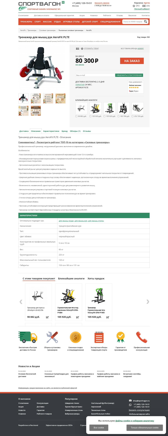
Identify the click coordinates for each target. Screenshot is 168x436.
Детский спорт (90, 21)
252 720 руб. (139, 116)
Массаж (47, 21)
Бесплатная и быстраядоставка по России (27, 341)
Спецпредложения (110, 21)
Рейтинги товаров (44, 414)
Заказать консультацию (139, 410)
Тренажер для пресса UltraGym (35, 308)
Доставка (23, 131)
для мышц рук (81, 220)
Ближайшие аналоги (71, 278)
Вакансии (132, 15)
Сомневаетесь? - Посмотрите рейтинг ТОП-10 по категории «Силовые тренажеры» (64, 142)
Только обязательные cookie (145, 428)
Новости (21, 410)
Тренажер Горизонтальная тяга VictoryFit (96, 310)
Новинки (94, 15)
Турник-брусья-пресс (73, 407)
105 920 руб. (96, 116)
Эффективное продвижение (59, 425)
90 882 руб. (82, 116)
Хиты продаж (96, 278)
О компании (23, 15)
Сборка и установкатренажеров (52, 341)
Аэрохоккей (96, 407)
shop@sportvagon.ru (141, 401)
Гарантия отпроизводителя (120, 341)
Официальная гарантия (64, 15)
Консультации (42, 403)
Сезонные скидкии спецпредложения (75, 341)
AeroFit (23, 30)
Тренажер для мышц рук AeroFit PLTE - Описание (44, 137)
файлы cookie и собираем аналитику (134, 421)
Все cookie (99, 428)
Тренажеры (26, 21)
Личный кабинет (142, 9)
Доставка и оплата (41, 15)
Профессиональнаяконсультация (142, 341)
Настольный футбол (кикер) (102, 403)
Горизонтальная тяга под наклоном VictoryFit (67, 310)
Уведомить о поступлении (129, 75)
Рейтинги (107, 15)
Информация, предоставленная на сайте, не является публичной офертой (47, 388)
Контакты (146, 15)
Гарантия (80, 84)
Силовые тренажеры (47, 30)
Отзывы (119, 15)
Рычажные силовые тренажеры (71, 30)
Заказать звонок (101, 3)
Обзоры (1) (75, 131)
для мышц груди (66, 220)
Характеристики (51, 131)
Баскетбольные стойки (100, 414)
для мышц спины (96, 220)
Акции (82, 15)
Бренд (64, 131)
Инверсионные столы (74, 410)
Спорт (38, 21)
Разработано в (28, 425)
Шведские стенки (72, 403)
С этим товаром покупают (39, 278)
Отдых (57, 21)
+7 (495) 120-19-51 (82, 3)
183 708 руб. (125, 116)
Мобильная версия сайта (139, 414)
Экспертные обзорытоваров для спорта (99, 341)
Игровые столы (71, 21)
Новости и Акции (29, 366)
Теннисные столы (98, 410)
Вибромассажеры (72, 414)
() (137, 5)
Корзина (138, 2)
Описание (36, 131)
